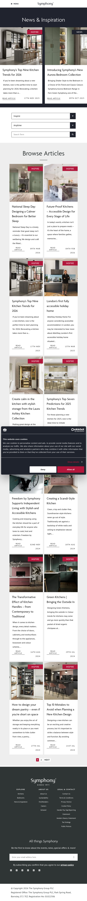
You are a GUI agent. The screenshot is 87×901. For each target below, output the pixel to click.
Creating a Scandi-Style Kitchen (61, 501)
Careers (43, 806)
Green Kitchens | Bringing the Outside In (61, 599)
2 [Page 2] (41, 759)
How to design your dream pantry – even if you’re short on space (26, 709)
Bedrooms (20, 798)
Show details (73, 462)
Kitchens (21, 794)
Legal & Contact (66, 789)
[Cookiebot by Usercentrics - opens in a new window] (73, 430)
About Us (43, 789)
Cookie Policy (66, 806)
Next (47, 759)
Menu (15, 4)
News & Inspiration (20, 802)
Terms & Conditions (66, 798)
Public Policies (66, 826)
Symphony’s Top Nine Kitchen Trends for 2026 (21, 72)
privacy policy (67, 864)
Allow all (70, 469)
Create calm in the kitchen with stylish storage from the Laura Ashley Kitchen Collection (26, 408)
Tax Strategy (66, 822)
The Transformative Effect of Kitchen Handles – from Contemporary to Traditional (24, 606)
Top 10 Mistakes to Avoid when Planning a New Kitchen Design (60, 709)
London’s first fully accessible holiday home (58, 306)
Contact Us (66, 794)
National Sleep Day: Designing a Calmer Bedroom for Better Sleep (24, 214)
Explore (21, 789)
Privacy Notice (66, 802)
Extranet (43, 810)
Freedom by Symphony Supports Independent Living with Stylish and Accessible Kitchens (26, 506)
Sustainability (43, 798)
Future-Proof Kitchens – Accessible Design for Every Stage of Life (61, 211)
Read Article (9, 98)
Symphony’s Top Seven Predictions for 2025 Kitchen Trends (60, 403)
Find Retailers (43, 802)
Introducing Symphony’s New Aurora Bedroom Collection (65, 72)
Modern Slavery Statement (66, 818)
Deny (43, 469)
